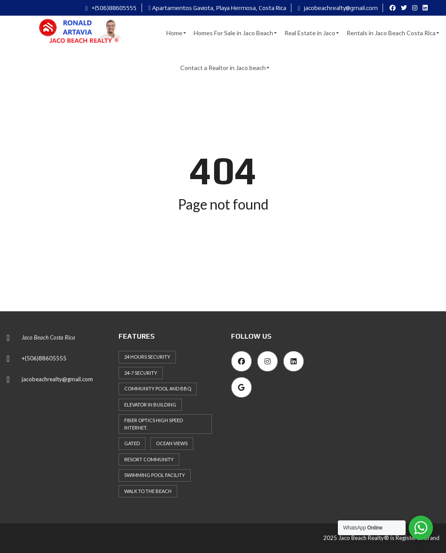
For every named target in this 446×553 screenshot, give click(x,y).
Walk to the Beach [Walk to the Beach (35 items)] (148, 491)
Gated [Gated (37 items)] (132, 443)
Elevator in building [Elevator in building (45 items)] (150, 404)
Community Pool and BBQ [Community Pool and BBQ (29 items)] (157, 388)
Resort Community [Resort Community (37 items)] (149, 459)
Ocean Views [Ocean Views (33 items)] (172, 443)
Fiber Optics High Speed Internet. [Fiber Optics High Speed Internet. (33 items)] (153, 423)
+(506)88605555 (111, 7)
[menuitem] (174, 33)
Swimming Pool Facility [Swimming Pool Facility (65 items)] (154, 475)
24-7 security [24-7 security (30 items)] (140, 373)
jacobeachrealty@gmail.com (338, 7)
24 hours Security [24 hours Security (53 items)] (147, 357)
